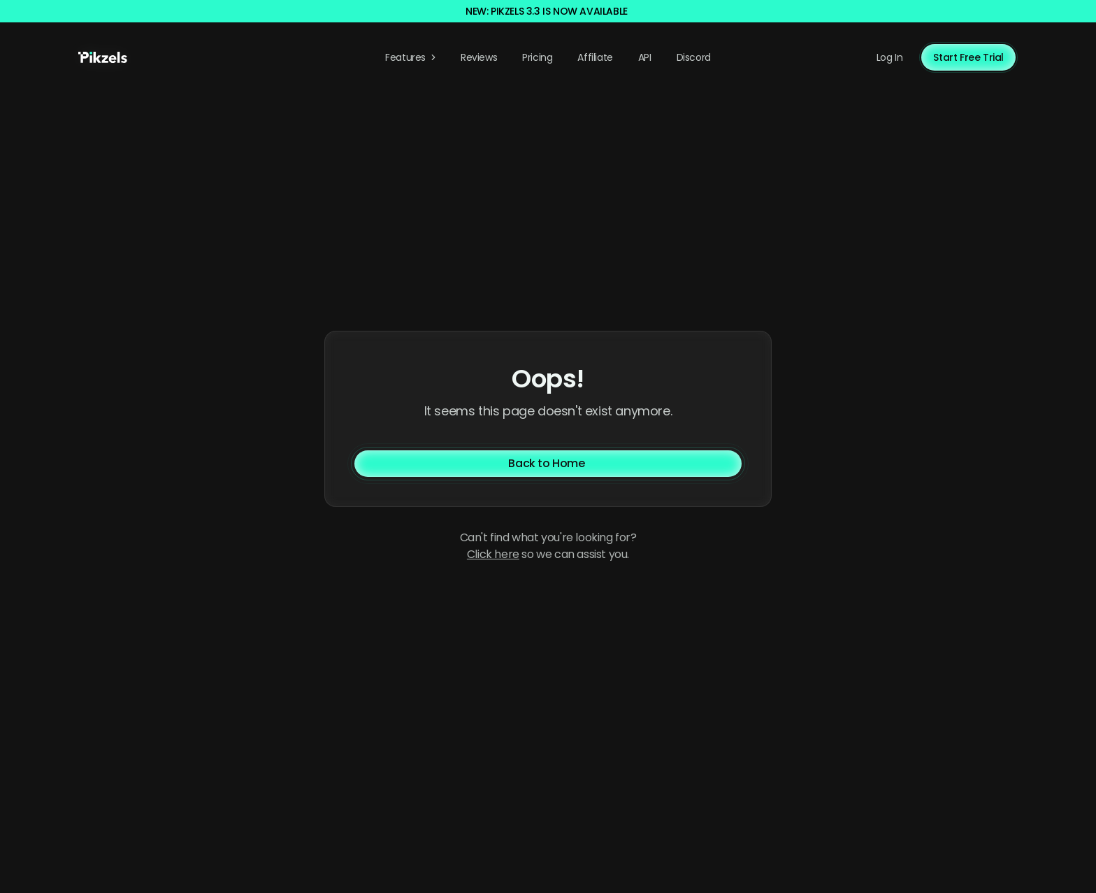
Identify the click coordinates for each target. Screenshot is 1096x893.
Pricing (537, 57)
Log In (890, 57)
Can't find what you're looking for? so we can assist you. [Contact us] (548, 545)
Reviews (479, 57)
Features (411, 57)
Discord (694, 57)
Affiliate (594, 57)
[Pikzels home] (102, 57)
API (644, 57)
